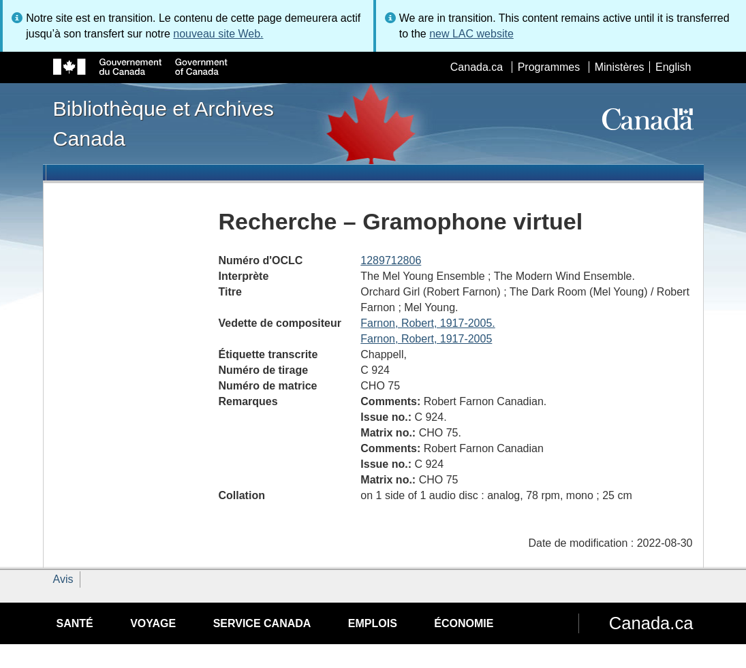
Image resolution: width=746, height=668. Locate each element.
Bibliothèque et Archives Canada (163, 123)
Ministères (619, 67)
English (673, 67)
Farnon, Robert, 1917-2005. (427, 323)
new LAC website (471, 33)
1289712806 (390, 260)
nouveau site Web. (218, 33)
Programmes (549, 67)
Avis (63, 579)
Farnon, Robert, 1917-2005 (426, 339)
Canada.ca (476, 67)
